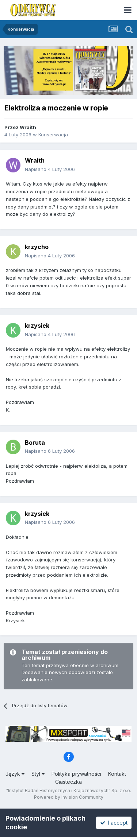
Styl (38, 774)
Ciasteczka (68, 782)
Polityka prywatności (76, 774)
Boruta (35, 442)
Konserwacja (53, 134)
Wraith (28, 127)
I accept (114, 823)
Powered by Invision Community (68, 797)
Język (14, 774)
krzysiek (37, 325)
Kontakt (117, 774)
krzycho (37, 246)
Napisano (50, 169)
